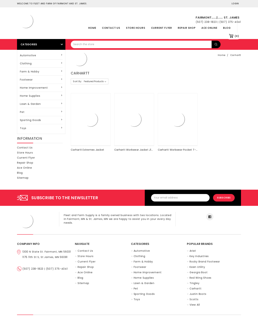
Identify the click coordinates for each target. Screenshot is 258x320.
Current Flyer (161, 28)
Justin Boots (198, 294)
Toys (23, 128)
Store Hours (135, 28)
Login (235, 3)
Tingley (195, 283)
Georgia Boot (199, 272)
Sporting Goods (30, 120)
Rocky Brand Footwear (205, 261)
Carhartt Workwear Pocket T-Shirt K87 (182, 150)
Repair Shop (187, 28)
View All (195, 305)
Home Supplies (30, 96)
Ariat (193, 251)
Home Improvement (34, 88)
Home (92, 28)
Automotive (28, 55)
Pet (22, 112)
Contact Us (111, 28)
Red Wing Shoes (200, 278)
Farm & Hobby (29, 71)
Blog (227, 28)
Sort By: (77, 81)
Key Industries (199, 256)
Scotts (194, 299)
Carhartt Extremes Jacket (87, 150)
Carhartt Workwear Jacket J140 (134, 150)
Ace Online (209, 28)
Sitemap (23, 178)
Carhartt (235, 55)
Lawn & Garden (30, 104)
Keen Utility (197, 267)
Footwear (26, 79)
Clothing (26, 63)
